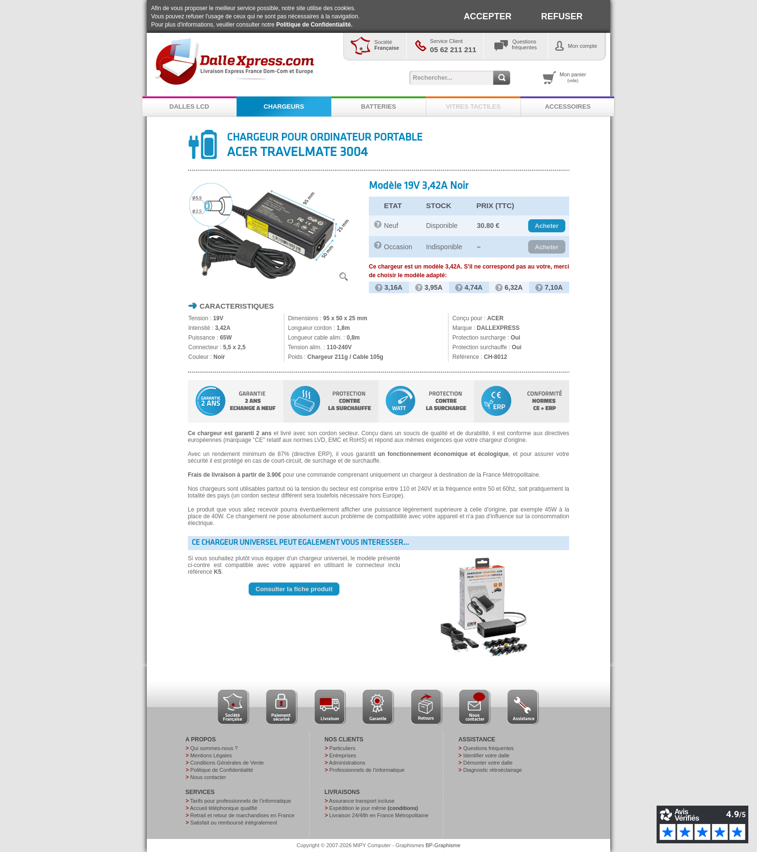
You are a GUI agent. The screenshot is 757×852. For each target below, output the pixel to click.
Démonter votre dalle (487, 763)
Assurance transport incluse (361, 801)
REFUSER (562, 16)
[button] (546, 226)
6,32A (508, 287)
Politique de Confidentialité (221, 770)
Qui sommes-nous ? (214, 748)
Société (386, 45)
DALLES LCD (189, 106)
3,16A (388, 287)
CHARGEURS (284, 106)
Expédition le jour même (373, 808)
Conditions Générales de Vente (227, 763)
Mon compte (582, 46)
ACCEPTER (487, 16)
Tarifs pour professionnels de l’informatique (240, 801)
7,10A (548, 287)
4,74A (468, 287)
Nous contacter (208, 777)
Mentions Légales (211, 755)
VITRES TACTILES (473, 106)
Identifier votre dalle (486, 755)
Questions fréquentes (488, 748)
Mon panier (573, 77)
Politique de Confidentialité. (314, 24)
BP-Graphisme (443, 845)
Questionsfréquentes (524, 44)
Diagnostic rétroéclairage (492, 770)
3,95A (428, 287)
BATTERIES (378, 106)
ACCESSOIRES (568, 106)
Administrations (347, 763)
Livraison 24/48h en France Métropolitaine (378, 815)
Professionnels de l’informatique (367, 770)
